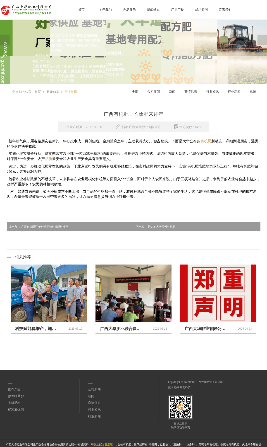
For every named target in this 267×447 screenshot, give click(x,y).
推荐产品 (14, 389)
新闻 (172, 91)
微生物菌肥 (16, 396)
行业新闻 (234, 91)
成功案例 (201, 9)
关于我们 (105, 9)
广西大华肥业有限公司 (209, 381)
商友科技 (185, 387)
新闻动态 (153, 9)
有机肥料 (14, 402)
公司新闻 (153, 91)
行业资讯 (70, 91)
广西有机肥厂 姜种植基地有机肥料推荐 (37, 226)
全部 (135, 91)
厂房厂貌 (177, 9)
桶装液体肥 (16, 409)
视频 (253, 91)
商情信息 (190, 91)
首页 (81, 9)
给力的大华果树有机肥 (154, 226)
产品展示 (129, 9)
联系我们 (225, 9)
